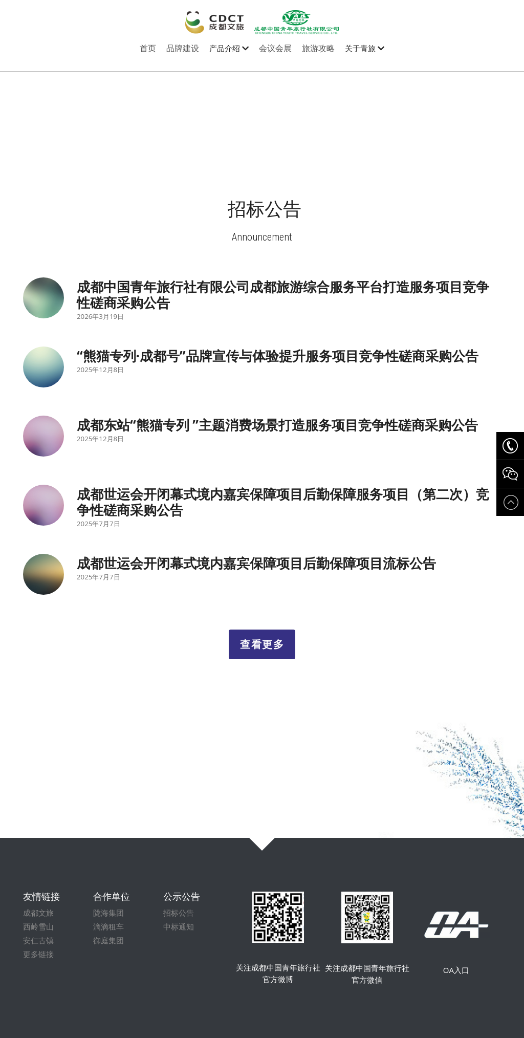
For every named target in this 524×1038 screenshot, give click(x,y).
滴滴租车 (108, 933)
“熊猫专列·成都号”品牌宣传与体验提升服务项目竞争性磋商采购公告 (277, 356)
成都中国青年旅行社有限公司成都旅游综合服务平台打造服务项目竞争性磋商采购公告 (283, 294)
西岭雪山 (38, 933)
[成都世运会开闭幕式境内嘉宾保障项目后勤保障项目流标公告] (43, 574)
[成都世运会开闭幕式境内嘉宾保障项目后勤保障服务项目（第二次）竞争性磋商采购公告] (43, 505)
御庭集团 (108, 947)
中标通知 (178, 933)
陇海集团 (108, 919)
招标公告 (178, 919)
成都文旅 (38, 919)
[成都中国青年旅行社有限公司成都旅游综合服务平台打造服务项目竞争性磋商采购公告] (43, 297)
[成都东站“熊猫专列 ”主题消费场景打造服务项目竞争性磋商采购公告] (43, 436)
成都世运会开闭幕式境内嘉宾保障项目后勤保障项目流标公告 (256, 563)
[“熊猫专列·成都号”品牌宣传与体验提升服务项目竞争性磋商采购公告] (43, 367)
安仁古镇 (38, 947)
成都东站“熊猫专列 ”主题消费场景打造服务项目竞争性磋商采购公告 (277, 425)
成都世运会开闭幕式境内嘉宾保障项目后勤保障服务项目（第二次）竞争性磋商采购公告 (283, 502)
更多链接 (38, 961)
